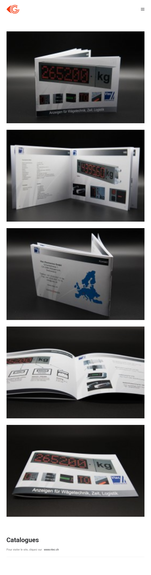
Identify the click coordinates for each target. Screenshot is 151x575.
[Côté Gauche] (13, 9)
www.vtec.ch (51, 549)
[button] (142, 9)
